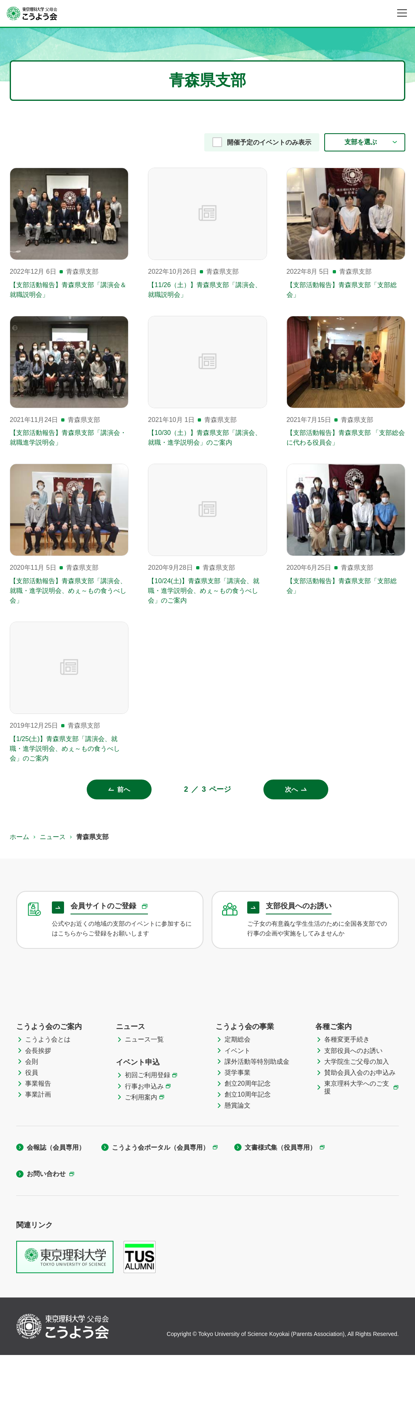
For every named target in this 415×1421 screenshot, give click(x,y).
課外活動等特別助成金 (257, 1127)
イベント (237, 1116)
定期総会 (237, 1105)
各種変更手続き (347, 1105)
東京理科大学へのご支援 (356, 1153)
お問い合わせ (46, 1239)
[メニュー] (402, 13)
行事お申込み (144, 1152)
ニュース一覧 (144, 1105)
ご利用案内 (141, 1163)
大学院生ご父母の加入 (356, 1127)
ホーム (19, 836)
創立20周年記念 (248, 1149)
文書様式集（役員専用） (280, 1213)
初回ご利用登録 (147, 1141)
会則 (31, 1127)
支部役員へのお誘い (353, 1116)
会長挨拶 (38, 1116)
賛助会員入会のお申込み (360, 1138)
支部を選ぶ (360, 141)
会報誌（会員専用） (56, 1213)
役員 (31, 1138)
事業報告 (38, 1149)
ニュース (53, 836)
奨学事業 (237, 1138)
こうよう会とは (48, 1105)
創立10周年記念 (248, 1160)
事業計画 (38, 1160)
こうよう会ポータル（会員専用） (160, 1213)
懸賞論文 (237, 1171)
